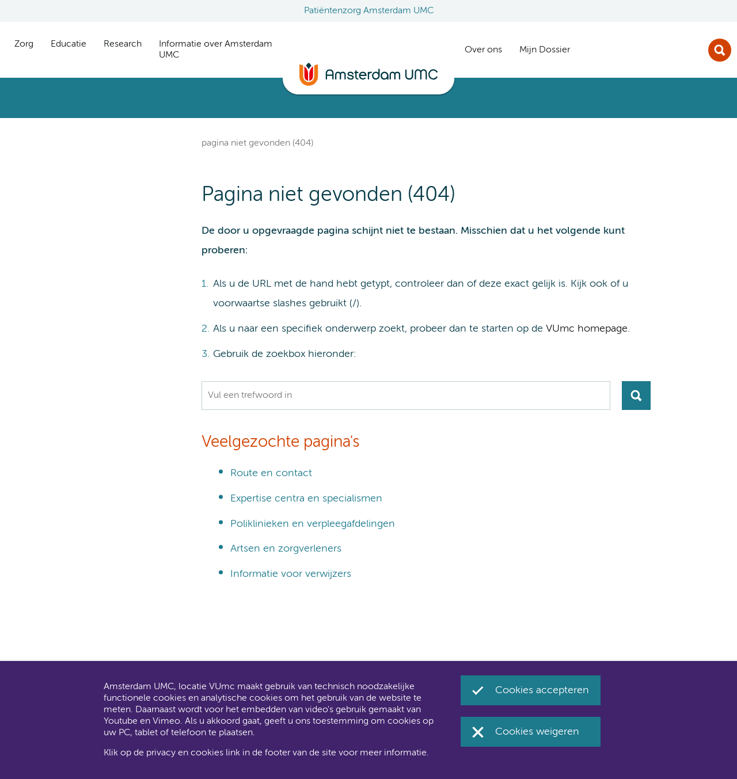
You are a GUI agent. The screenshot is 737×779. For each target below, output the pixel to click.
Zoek (719, 50)
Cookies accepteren (542, 690)
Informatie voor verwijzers (290, 574)
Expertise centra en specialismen (306, 498)
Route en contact (271, 473)
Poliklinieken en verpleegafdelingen (312, 524)
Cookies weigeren (537, 732)
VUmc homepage (587, 329)
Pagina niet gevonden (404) (257, 143)
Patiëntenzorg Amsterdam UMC (369, 11)
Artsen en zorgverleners (285, 549)
